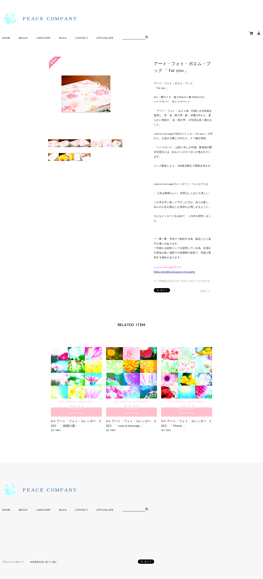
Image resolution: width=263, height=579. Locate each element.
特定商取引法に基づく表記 (43, 562)
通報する (205, 291)
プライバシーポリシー (13, 562)
